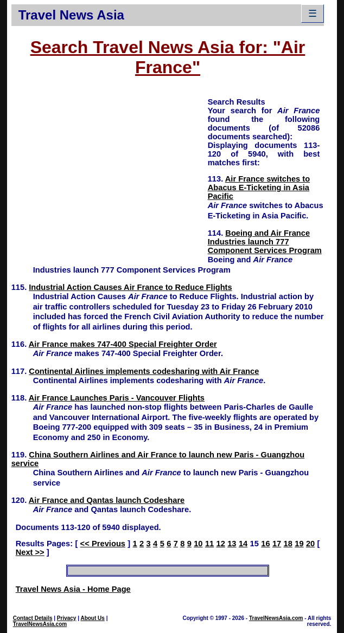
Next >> (30, 552)
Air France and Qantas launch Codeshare (107, 500)
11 (209, 543)
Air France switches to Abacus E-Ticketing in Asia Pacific (259, 188)
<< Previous (102, 543)
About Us (92, 618)
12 (220, 543)
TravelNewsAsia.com (40, 624)
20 (310, 543)
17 (276, 543)
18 (288, 543)
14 (243, 543)
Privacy (67, 618)
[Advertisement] (109, 172)
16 (265, 543)
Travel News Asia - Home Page (73, 589)
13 (231, 543)
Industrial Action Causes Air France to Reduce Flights (130, 287)
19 (299, 543)
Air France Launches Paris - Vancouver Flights (117, 397)
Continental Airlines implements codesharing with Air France (144, 371)
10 (198, 543)
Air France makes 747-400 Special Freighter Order (123, 344)
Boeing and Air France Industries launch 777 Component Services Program (265, 242)
